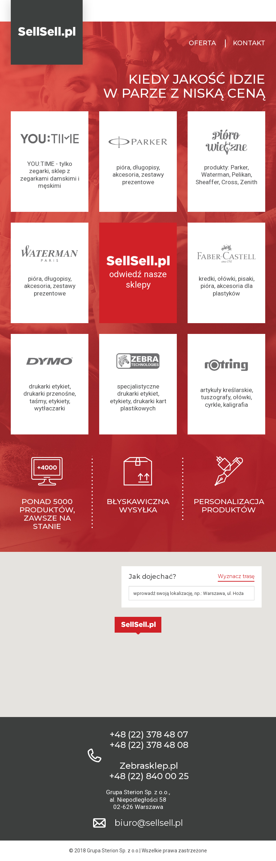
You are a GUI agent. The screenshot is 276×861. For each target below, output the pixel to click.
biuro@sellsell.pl (149, 823)
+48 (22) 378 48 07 (149, 735)
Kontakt (249, 43)
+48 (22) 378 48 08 (149, 745)
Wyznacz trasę (236, 576)
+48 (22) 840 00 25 (149, 776)
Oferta (202, 43)
